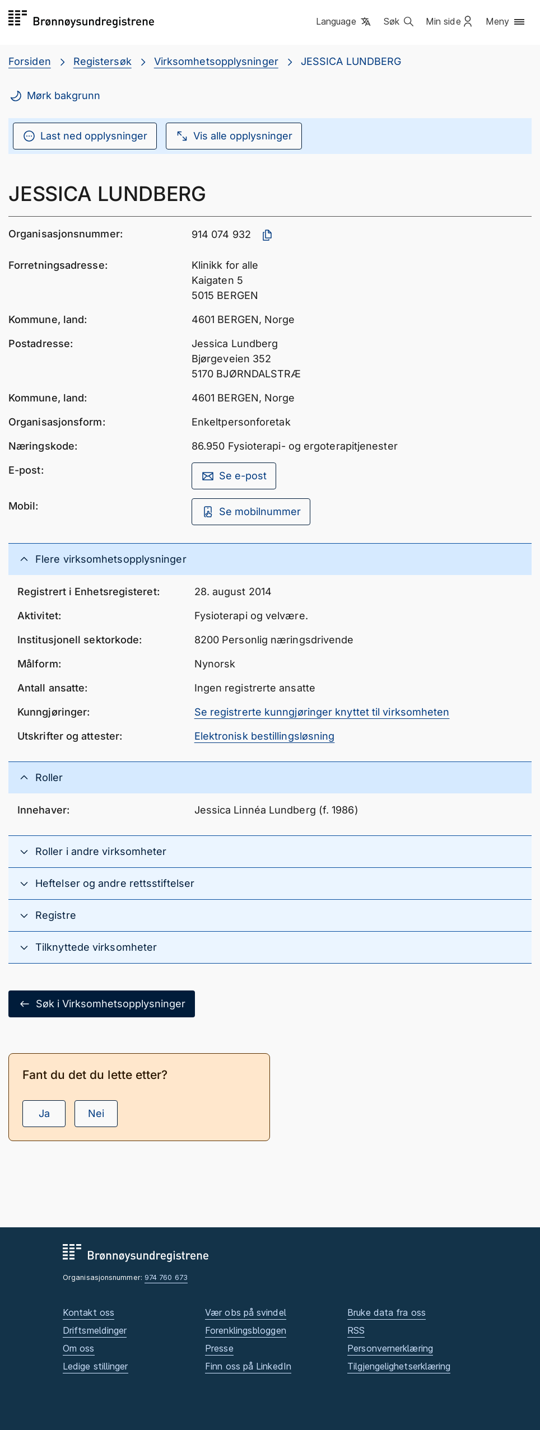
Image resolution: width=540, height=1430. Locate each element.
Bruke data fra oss (386, 1312)
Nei (96, 1113)
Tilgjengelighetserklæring (398, 1366)
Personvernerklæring (390, 1348)
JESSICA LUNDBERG (351, 61)
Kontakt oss (88, 1312)
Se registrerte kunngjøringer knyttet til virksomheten (322, 712)
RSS (356, 1330)
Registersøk (102, 61)
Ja (44, 1113)
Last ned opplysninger (84, 136)
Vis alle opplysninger (233, 136)
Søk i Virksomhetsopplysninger (101, 1004)
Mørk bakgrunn (54, 95)
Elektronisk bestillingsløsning (264, 736)
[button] (344, 22)
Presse (219, 1348)
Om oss (79, 1348)
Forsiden (29, 61)
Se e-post (234, 476)
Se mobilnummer (251, 511)
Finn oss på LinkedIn (248, 1366)
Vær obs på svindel (245, 1312)
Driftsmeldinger (95, 1330)
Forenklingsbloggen (245, 1330)
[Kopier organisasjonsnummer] (267, 235)
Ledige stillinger (95, 1366)
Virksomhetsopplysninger (216, 61)
